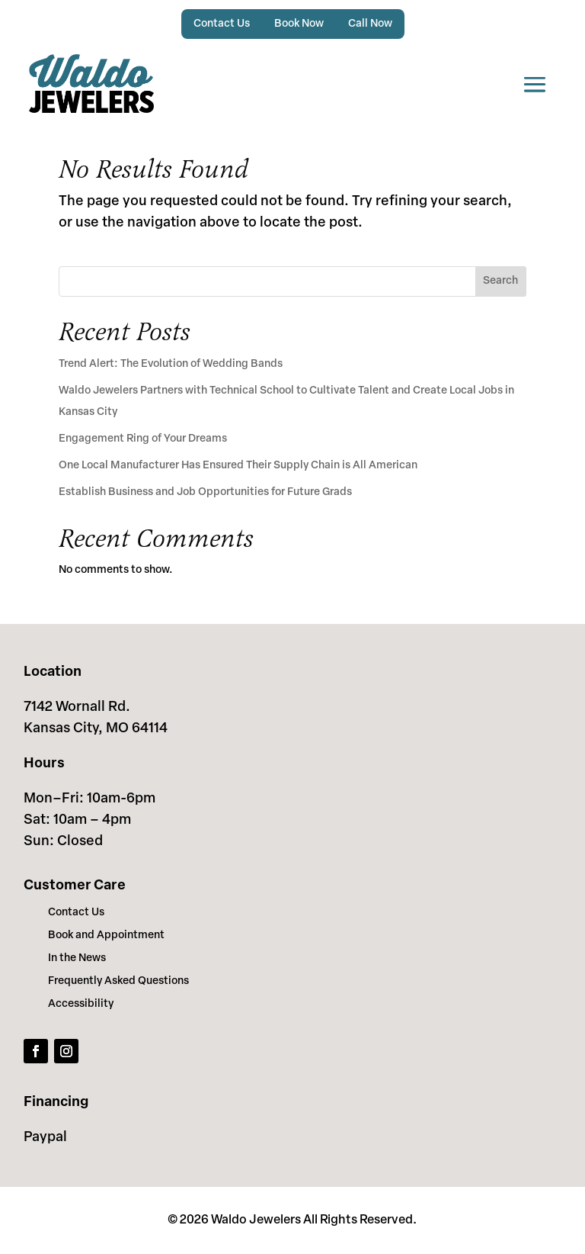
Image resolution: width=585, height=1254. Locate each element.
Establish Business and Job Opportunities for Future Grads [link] (205, 492)
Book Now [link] (299, 24)
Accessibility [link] (80, 1004)
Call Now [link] (370, 24)
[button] (534, 83)
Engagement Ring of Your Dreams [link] (143, 439)
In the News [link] (77, 958)
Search (500, 281)
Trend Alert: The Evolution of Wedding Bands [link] (171, 364)
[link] (91, 83)
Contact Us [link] (221, 24)
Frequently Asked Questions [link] (118, 981)
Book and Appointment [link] (106, 936)
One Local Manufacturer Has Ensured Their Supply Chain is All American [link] (238, 465)
